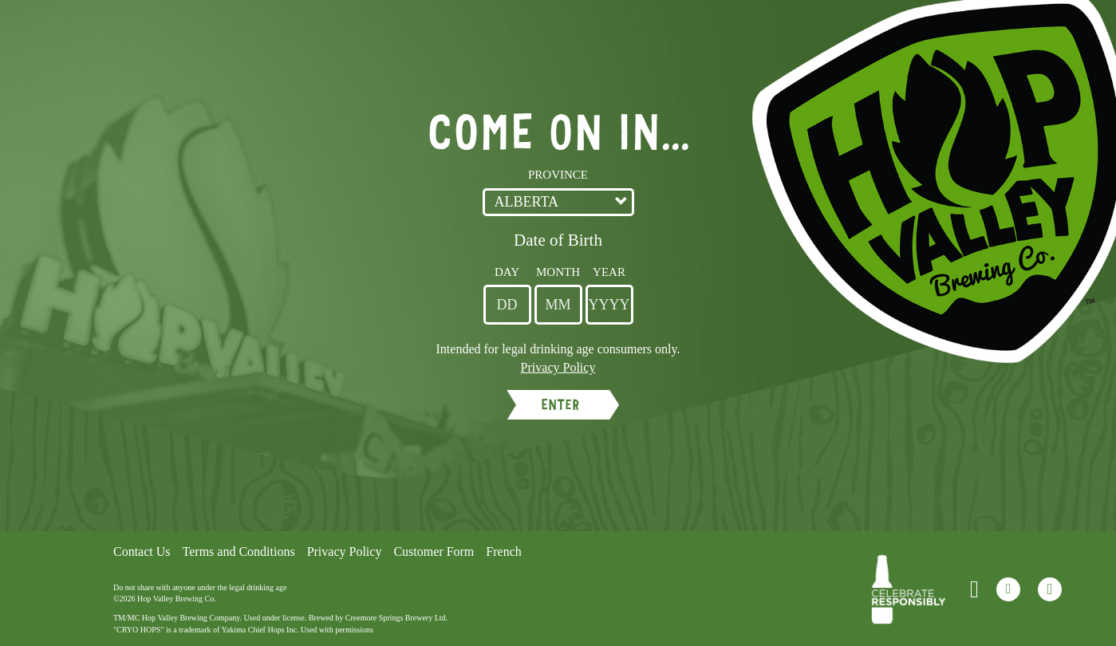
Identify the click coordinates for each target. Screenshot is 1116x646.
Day (507, 272)
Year (609, 272)
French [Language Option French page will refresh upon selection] (503, 551)
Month (558, 272)
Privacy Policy (344, 551)
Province (558, 174)
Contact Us (142, 551)
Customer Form (433, 551)
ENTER (560, 404)
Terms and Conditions (239, 551)
